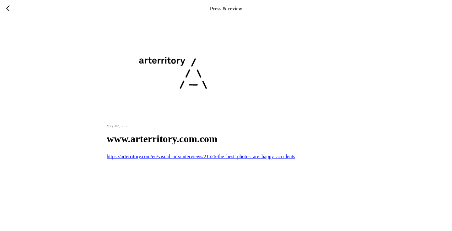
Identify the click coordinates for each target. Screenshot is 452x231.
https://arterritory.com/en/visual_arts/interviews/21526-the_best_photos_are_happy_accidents (201, 156)
